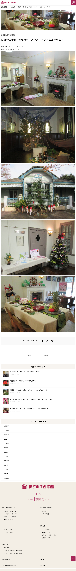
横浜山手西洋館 (38, 487)
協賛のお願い (6, 560)
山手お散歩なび (8, 519)
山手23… (29, 355)
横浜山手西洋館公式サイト (8, 2)
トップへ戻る (73, 558)
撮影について (46, 538)
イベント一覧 (8, 529)
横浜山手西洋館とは (10, 511)
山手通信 (7, 548)
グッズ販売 (45, 514)
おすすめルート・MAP (10, 514)
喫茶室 (44, 511)
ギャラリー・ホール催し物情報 (13, 550)
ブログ (42, 560)
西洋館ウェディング (48, 532)
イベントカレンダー (10, 532)
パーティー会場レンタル (49, 535)
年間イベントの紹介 (10, 517)
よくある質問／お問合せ (9, 565)
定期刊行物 (5, 544)
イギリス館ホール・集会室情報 (13, 553)
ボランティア (44, 565)
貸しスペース (46, 529)
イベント (4, 526)
